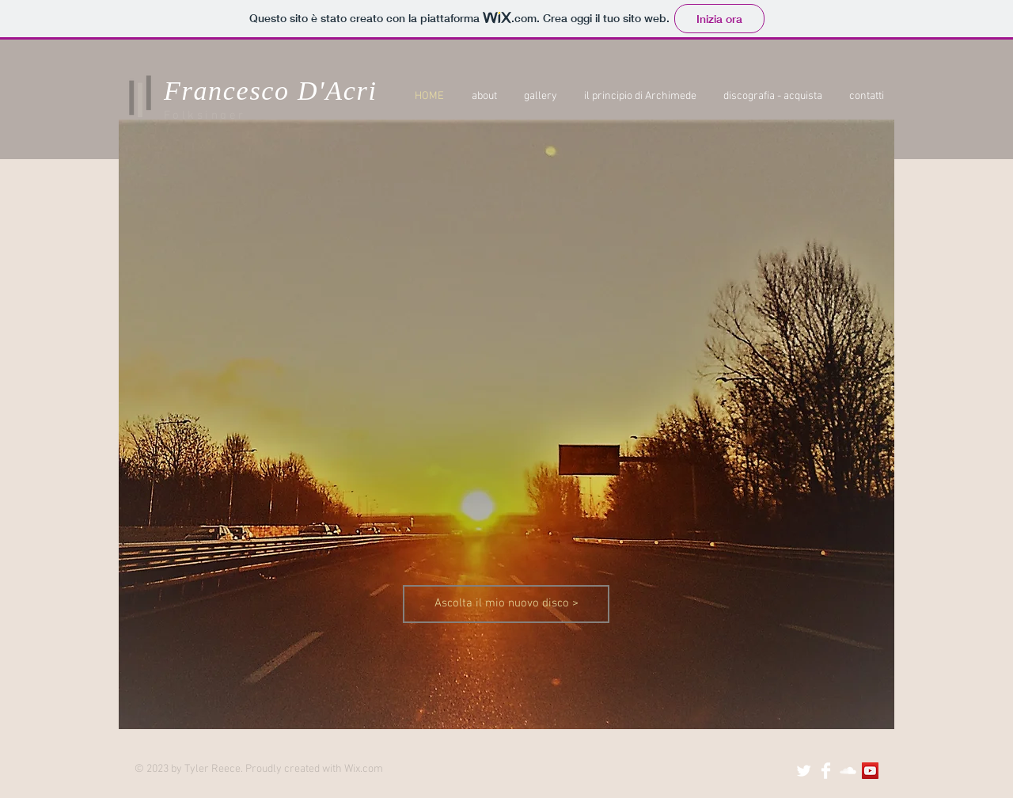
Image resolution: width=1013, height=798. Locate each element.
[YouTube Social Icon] (870, 770)
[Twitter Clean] (803, 770)
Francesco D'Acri (271, 90)
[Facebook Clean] (826, 770)
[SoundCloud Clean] (848, 770)
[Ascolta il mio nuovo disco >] (506, 604)
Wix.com (363, 769)
